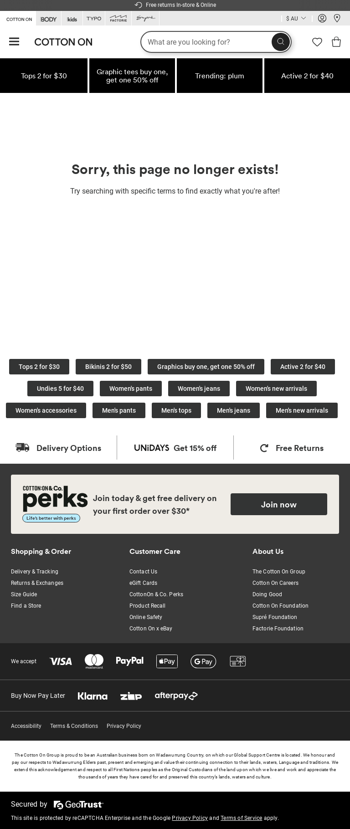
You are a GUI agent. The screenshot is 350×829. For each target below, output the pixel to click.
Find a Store (26, 606)
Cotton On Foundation (280, 606)
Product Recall (147, 606)
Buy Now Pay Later (38, 695)
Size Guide (24, 594)
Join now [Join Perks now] (279, 504)
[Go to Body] (48, 18)
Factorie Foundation (278, 628)
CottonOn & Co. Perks (156, 594)
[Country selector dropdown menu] (297, 18)
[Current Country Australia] (297, 19)
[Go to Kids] (72, 18)
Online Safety (145, 617)
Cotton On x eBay (151, 628)
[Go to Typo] (94, 18)
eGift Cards (143, 583)
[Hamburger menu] (14, 42)
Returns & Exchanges (37, 583)
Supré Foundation (275, 617)
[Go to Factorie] (118, 18)
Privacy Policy (124, 726)
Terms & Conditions (74, 726)
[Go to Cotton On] (18, 18)
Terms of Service (241, 818)
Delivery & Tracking (34, 571)
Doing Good (267, 594)
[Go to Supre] (145, 18)
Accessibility (26, 726)
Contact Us (143, 571)
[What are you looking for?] (216, 42)
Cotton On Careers (275, 583)
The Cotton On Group (278, 571)
